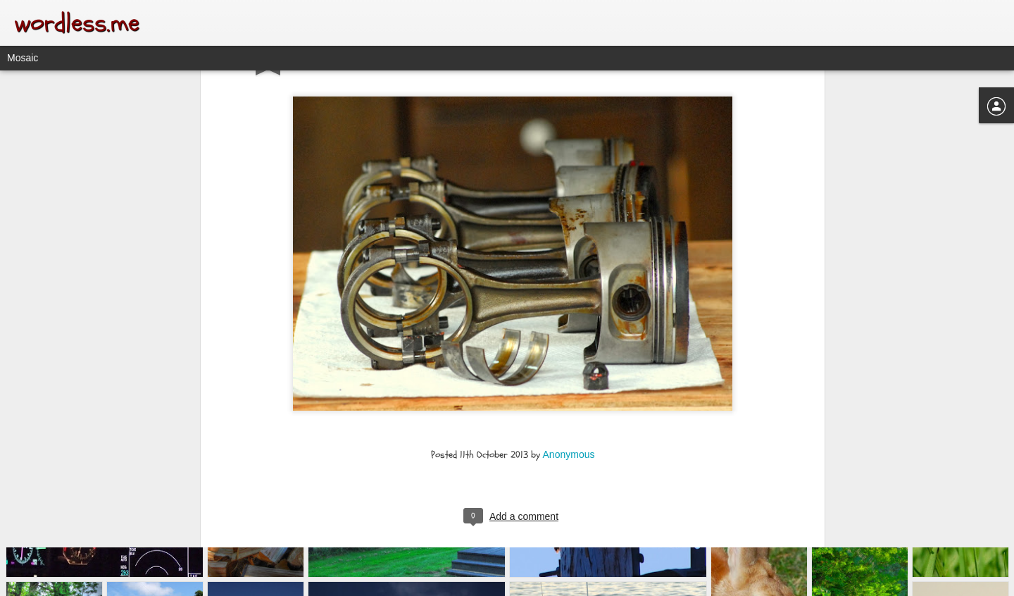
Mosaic (22, 57)
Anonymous (569, 367)
